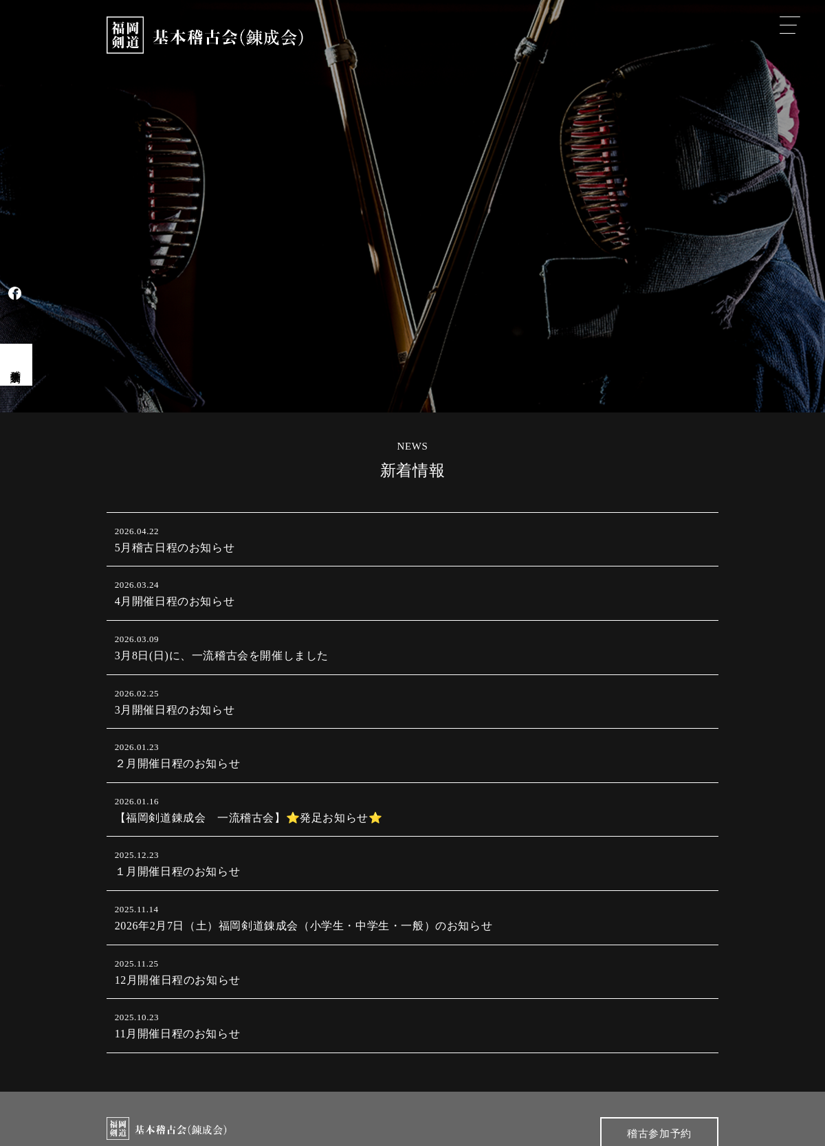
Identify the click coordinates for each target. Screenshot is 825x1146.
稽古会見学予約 (15, 364)
